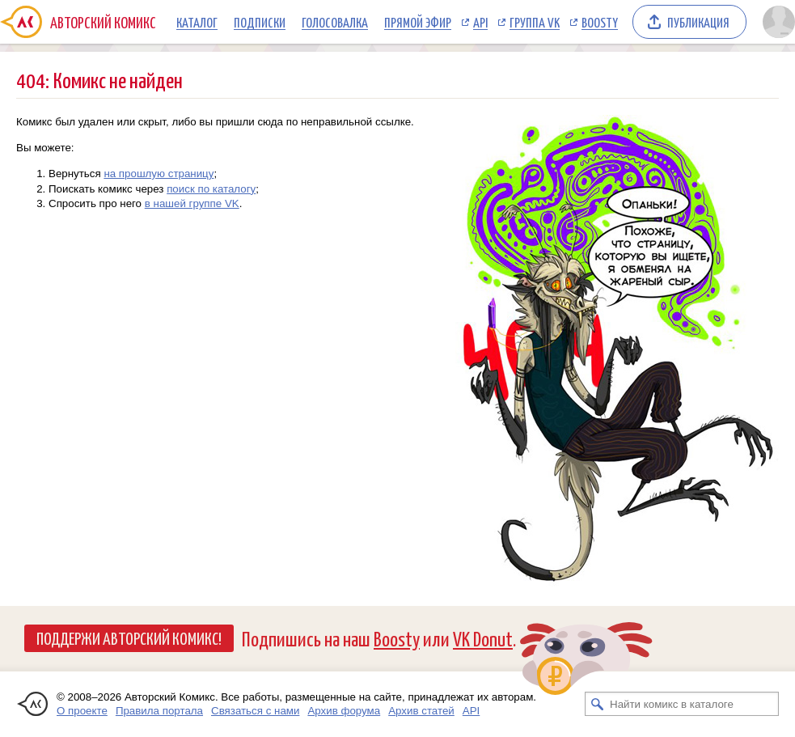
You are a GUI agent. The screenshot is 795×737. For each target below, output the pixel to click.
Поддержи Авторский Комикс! (129, 637)
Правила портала (159, 711)
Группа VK (535, 22)
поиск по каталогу (211, 189)
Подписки (259, 22)
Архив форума (343, 711)
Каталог (197, 22)
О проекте (82, 711)
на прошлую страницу (159, 173)
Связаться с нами (255, 711)
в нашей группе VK (192, 203)
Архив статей (421, 711)
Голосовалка (335, 22)
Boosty (599, 22)
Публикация (698, 22)
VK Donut (483, 637)
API (480, 22)
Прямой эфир (417, 22)
